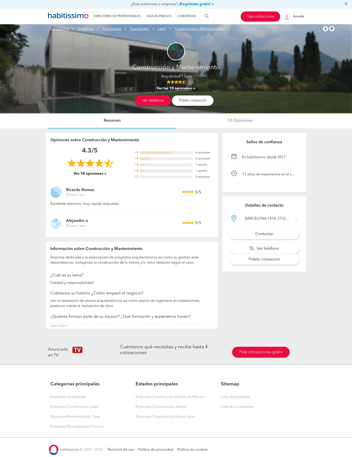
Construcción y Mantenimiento (200, 29)
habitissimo (59, 29)
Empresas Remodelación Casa (75, 417)
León (162, 29)
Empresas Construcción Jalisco (161, 407)
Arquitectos (111, 29)
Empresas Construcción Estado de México (170, 397)
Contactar (264, 234)
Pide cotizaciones (260, 16)
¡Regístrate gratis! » (196, 4)
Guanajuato (139, 29)
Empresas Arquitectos (68, 397)
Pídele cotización (193, 100)
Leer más (57, 326)
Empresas (86, 29)
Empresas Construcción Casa (74, 407)
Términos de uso (120, 450)
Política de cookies (192, 450)
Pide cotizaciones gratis (261, 352)
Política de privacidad (155, 450)
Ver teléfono (153, 101)
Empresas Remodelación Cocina (76, 426)
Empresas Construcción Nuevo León (165, 417)
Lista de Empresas (235, 397)
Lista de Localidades (237, 407)
